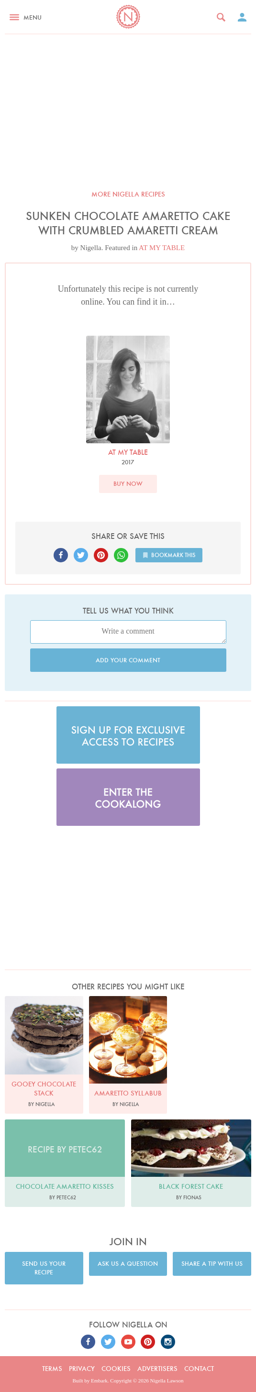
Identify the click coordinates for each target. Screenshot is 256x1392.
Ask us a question (128, 1264)
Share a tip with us (212, 1264)
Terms (52, 1368)
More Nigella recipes (128, 194)
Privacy (82, 1368)
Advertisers (157, 1368)
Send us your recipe (44, 1268)
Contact (199, 1368)
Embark (99, 1380)
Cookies (116, 1368)
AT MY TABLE (162, 248)
